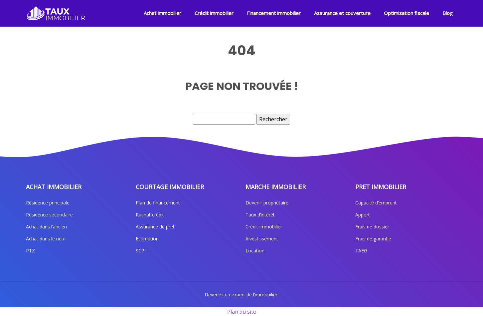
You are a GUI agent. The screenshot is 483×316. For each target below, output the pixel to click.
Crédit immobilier (214, 13)
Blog (447, 13)
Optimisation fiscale (406, 13)
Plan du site (241, 311)
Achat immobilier (162, 13)
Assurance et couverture (342, 13)
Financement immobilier (274, 13)
